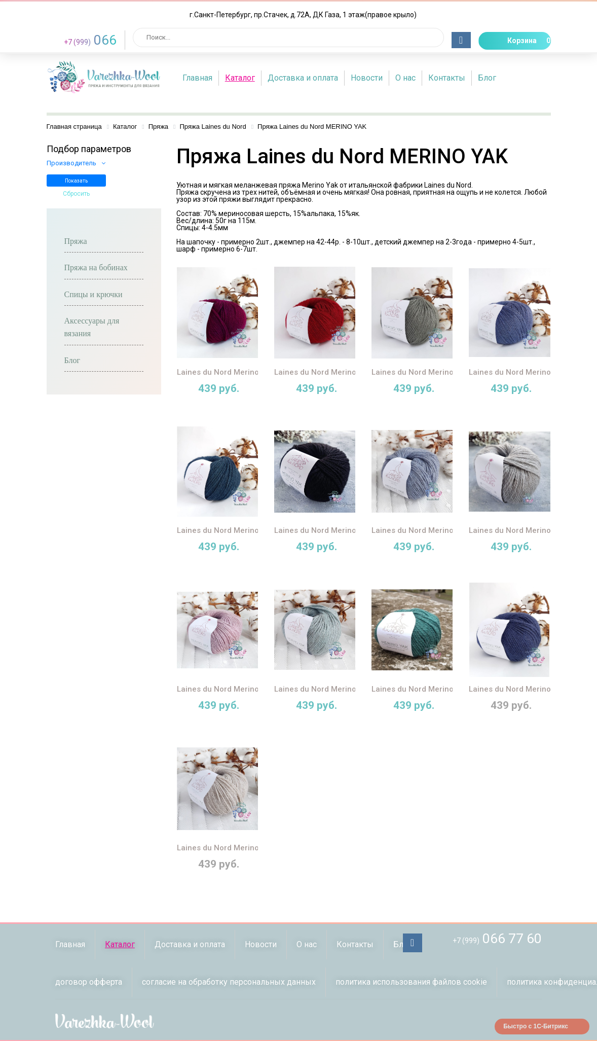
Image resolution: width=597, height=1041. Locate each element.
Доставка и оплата (303, 78)
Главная (197, 78)
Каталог (240, 78)
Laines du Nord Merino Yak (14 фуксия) (248, 372)
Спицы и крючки (93, 294)
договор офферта (88, 982)
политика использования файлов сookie (411, 982)
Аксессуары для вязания (92, 327)
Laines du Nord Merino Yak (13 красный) (348, 372)
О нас (405, 78)
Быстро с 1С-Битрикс (535, 1026)
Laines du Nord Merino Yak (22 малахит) (445, 689)
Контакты (446, 78)
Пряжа (75, 241)
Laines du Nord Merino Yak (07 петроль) (250, 530)
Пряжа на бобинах (96, 267)
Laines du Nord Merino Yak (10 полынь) (443, 372)
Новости (367, 78)
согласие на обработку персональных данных (229, 982)
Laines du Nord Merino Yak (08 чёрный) (346, 530)
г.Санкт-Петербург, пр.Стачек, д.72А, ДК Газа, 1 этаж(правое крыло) (303, 15)
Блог (487, 78)
